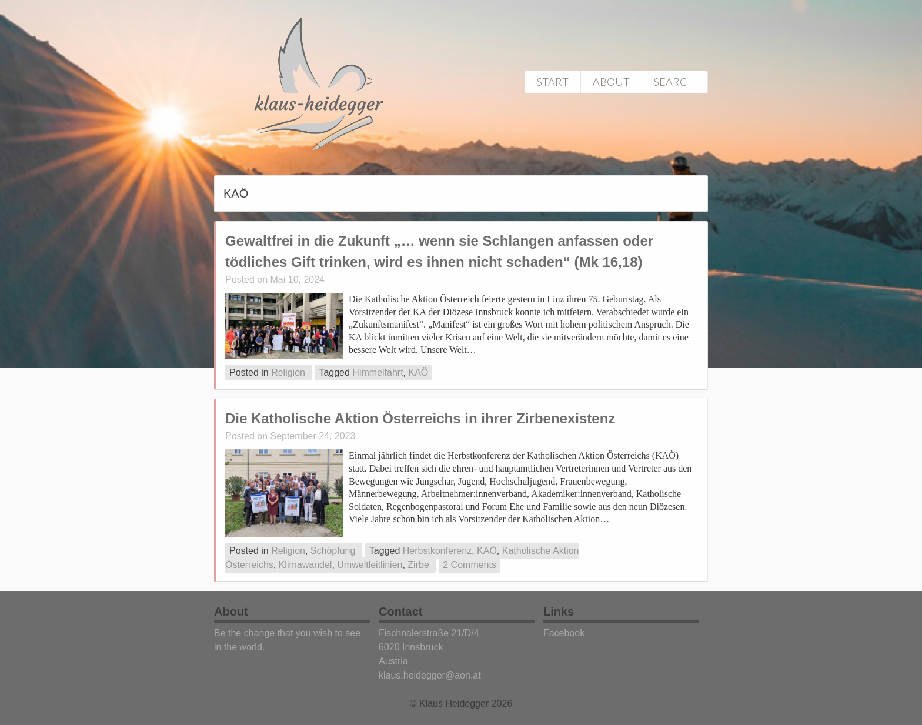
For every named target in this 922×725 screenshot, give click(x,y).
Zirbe (418, 565)
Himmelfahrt (377, 372)
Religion (288, 372)
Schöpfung (333, 551)
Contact (400, 611)
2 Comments (469, 565)
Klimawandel (305, 565)
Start (553, 81)
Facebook (563, 633)
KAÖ (418, 372)
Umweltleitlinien (369, 565)
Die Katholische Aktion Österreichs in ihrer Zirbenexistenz (420, 418)
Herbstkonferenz (437, 551)
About (611, 81)
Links (558, 611)
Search (675, 81)
